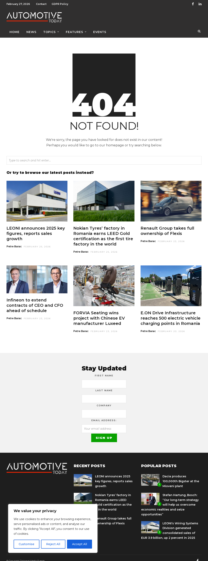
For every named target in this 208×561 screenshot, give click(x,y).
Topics (49, 32)
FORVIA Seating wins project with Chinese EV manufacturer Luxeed (99, 312)
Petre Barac (14, 240)
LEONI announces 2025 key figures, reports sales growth (35, 227)
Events (99, 32)
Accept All (79, 544)
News (31, 32)
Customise (26, 544)
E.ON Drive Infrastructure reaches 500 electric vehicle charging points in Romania (170, 312)
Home (15, 32)
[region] (53, 528)
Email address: (104, 414)
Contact (41, 3)
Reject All (53, 544)
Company (104, 399)
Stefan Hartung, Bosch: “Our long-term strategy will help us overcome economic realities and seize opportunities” (170, 498)
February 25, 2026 (37, 240)
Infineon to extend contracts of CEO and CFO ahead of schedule (34, 299)
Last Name (104, 384)
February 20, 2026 (171, 325)
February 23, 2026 (171, 235)
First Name (104, 369)
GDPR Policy (60, 3)
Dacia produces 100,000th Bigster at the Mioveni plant (180, 475)
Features (74, 32)
